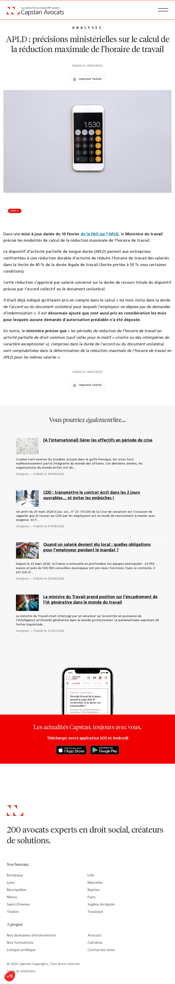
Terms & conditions (21, 971)
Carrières (95, 943)
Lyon (11, 883)
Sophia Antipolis (101, 904)
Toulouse (95, 912)
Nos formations (20, 943)
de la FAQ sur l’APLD (99, 234)
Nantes (94, 890)
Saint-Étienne (18, 904)
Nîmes (12, 897)
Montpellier (16, 890)
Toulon (13, 912)
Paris (91, 897)
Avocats (95, 935)
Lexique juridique (21, 950)
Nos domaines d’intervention (31, 935)
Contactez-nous (101, 950)
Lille (91, 875)
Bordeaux (15, 875)
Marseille (95, 883)
